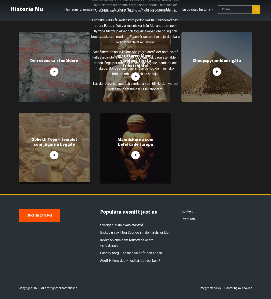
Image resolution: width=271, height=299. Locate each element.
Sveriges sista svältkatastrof (121, 225)
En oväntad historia (196, 9)
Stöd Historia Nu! (39, 215)
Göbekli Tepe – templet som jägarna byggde (54, 142)
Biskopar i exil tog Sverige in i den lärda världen (135, 232)
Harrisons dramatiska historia (86, 9)
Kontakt (187, 211)
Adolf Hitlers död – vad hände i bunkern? (130, 261)
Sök (256, 9)
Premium (188, 219)
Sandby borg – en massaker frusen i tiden (131, 253)
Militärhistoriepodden (156, 9)
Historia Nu (27, 9)
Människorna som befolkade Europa (135, 142)
